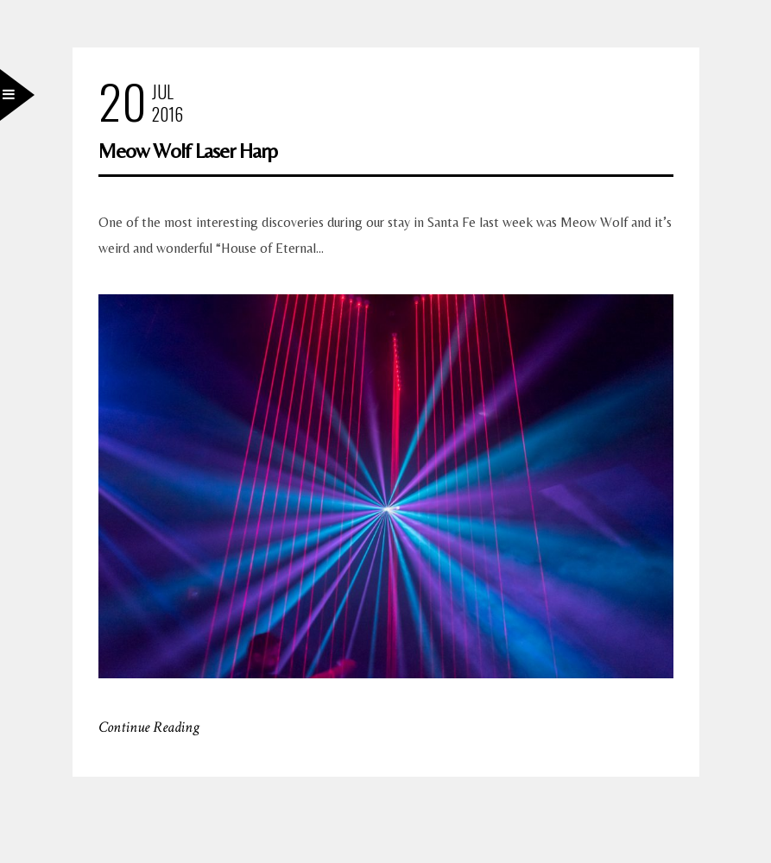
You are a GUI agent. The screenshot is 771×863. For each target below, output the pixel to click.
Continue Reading (148, 727)
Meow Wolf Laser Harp (187, 150)
